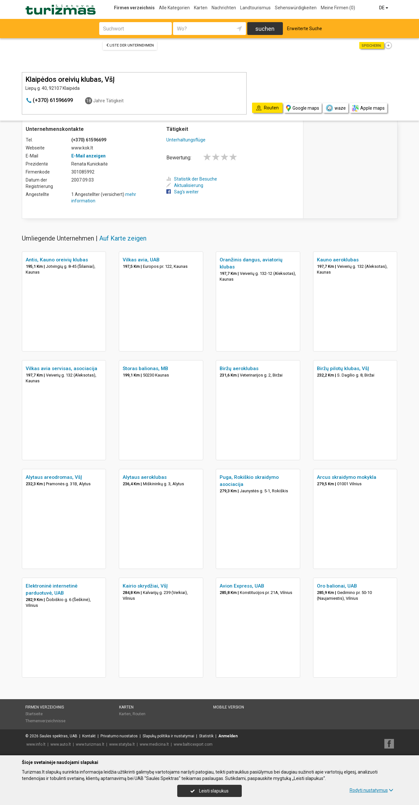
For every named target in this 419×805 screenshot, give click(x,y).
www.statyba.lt (122, 744)
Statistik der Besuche (191, 179)
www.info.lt (36, 744)
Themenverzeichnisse (45, 721)
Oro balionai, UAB (337, 586)
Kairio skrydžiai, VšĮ (145, 586)
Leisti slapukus (209, 790)
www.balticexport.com (193, 744)
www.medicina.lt (154, 744)
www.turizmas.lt (90, 744)
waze (335, 108)
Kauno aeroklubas (338, 260)
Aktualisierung (184, 185)
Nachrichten (224, 7)
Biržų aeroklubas (239, 368)
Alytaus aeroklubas (145, 477)
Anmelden (228, 736)
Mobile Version (228, 707)
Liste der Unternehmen (130, 45)
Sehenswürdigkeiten (296, 7)
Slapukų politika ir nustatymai (168, 736)
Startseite (34, 714)
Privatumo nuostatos (119, 736)
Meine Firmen (338, 7)
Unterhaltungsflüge (185, 139)
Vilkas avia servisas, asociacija (61, 368)
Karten (200, 7)
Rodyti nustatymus (371, 790)
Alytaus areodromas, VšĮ (54, 477)
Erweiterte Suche (304, 28)
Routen (139, 714)
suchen (265, 28)
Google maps (302, 108)
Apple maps (368, 108)
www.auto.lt (60, 744)
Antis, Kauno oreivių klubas (57, 260)
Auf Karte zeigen (122, 238)
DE (384, 7)
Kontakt (89, 736)
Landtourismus (255, 7)
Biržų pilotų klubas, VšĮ (343, 368)
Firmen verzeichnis (134, 7)
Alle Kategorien (174, 7)
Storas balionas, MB (145, 368)
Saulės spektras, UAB (58, 736)
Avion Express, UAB (242, 586)
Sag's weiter (182, 191)
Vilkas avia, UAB (141, 260)
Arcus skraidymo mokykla (346, 477)
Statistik (206, 736)
